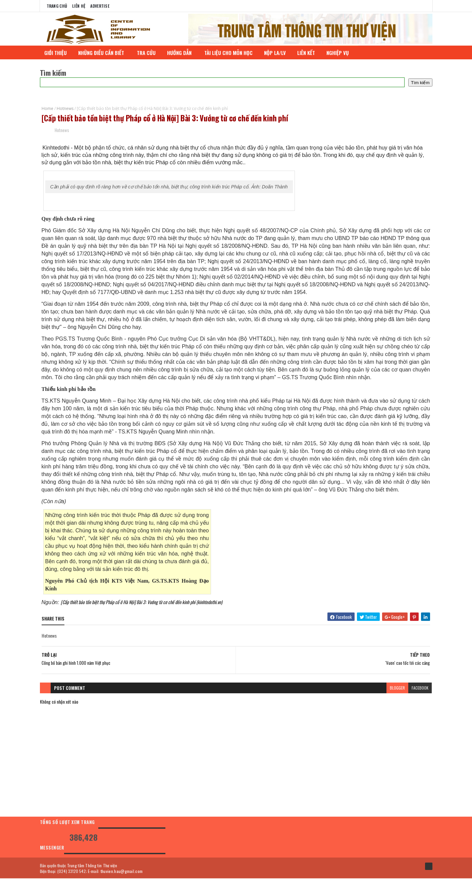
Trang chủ (57, 6)
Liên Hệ (78, 6)
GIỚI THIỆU (56, 52)
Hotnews (65, 108)
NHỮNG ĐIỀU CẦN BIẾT (103, 52)
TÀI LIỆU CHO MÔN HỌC (229, 52)
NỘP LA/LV (276, 52)
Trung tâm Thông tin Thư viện (92, 866)
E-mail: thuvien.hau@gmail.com (115, 871)
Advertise (99, 6)
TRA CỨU (147, 52)
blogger (397, 688)
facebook (419, 688)
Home (47, 108)
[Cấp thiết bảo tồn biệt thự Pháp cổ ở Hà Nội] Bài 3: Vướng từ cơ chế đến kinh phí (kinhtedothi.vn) (141, 602)
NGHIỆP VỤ (339, 52)
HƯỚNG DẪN (181, 52)
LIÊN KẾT (307, 52)
